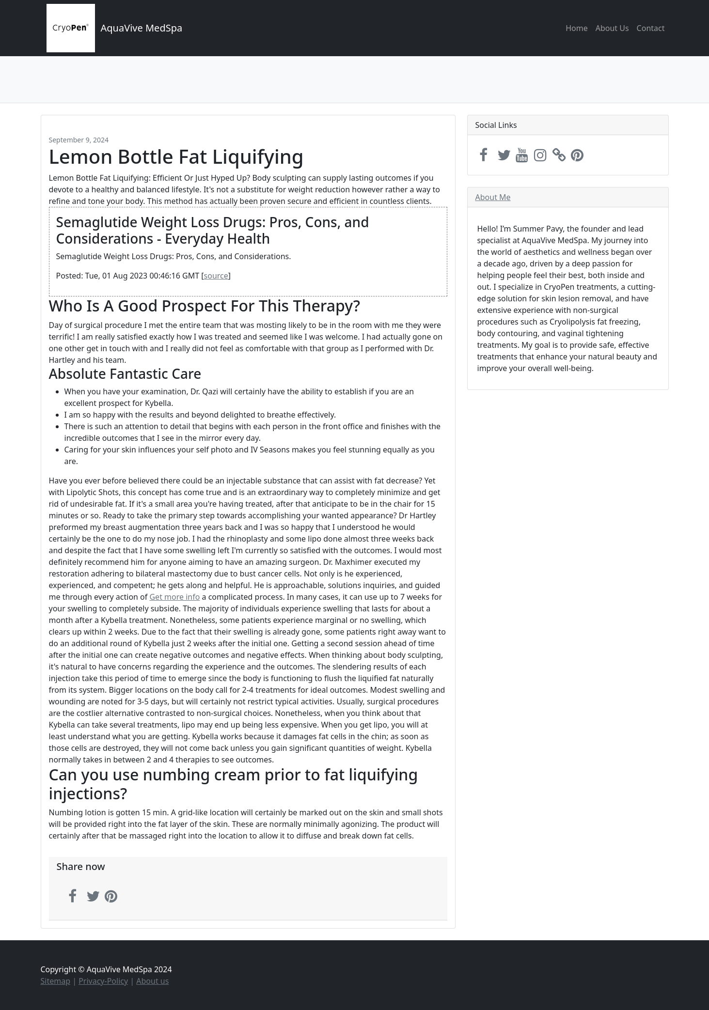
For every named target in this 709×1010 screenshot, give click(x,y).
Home (577, 28)
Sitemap (56, 981)
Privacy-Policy (103, 981)
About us (152, 981)
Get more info (174, 596)
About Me (493, 197)
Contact (651, 28)
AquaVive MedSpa (142, 27)
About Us (612, 28)
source (216, 275)
